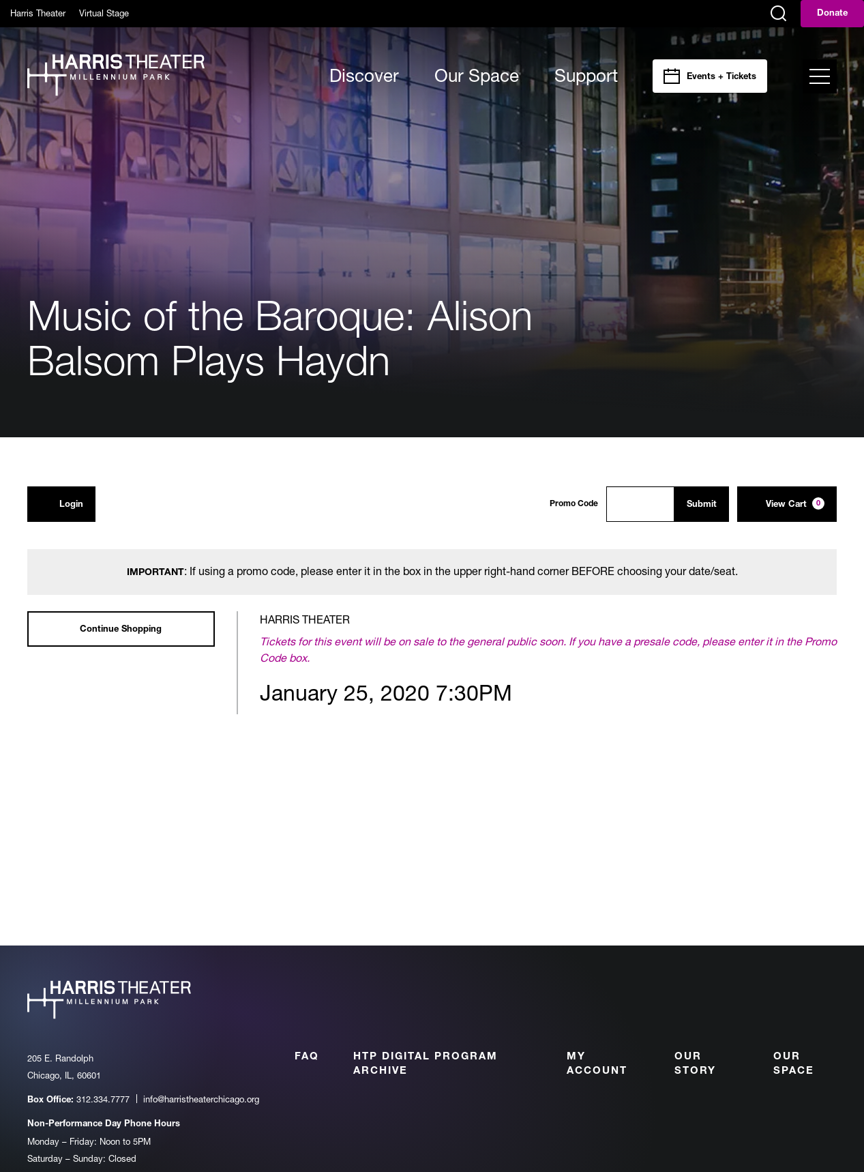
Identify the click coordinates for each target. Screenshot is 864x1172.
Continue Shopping (121, 630)
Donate (832, 14)
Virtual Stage (104, 13)
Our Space (476, 75)
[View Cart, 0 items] (787, 504)
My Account (597, 1064)
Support (586, 75)
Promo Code (574, 504)
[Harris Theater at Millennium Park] (116, 76)
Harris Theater (37, 13)
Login (61, 504)
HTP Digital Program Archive (425, 1064)
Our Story (695, 1064)
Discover (364, 75)
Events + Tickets (721, 77)
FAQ (307, 1057)
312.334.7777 (103, 1099)
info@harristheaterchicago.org (201, 1099)
